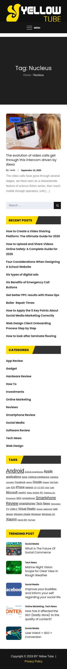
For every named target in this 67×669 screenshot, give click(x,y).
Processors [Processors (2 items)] (11, 498)
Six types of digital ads (22, 274)
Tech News (14, 438)
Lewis (12, 170)
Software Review (18, 430)
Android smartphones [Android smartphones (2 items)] (34, 472)
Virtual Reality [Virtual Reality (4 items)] (27, 508)
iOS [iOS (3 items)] (13, 487)
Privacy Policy (34, 661)
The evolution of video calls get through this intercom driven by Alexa (31, 160)
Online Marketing (18, 399)
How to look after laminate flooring (31, 336)
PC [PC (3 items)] (41, 492)
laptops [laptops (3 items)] (29, 487)
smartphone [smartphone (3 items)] (28, 498)
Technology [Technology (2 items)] (56, 504)
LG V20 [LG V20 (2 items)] (40, 487)
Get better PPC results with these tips (32, 295)
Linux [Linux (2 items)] (47, 487)
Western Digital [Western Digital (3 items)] (22, 514)
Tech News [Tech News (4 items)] (43, 503)
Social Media (15, 423)
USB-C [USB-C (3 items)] (13, 509)
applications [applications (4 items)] (13, 476)
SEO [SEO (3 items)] (19, 498)
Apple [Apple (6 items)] (48, 471)
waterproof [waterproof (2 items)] (47, 509)
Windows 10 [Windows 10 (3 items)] (48, 514)
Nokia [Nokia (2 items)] (29, 493)
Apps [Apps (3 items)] (24, 477)
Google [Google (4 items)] (37, 482)
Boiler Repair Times (20, 303)
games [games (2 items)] (29, 482)
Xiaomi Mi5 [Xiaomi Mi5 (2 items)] (22, 520)
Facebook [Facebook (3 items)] (20, 482)
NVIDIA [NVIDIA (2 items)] (36, 493)
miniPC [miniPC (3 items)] (22, 492)
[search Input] (33, 205)
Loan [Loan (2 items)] (52, 487)
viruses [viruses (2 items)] (39, 509)
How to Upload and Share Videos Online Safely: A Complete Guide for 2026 (32, 249)
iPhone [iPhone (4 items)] (20, 487)
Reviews (12, 407)
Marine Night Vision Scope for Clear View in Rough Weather (41, 571)
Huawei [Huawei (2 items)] (46, 482)
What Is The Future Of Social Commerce (40, 550)
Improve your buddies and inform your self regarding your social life (43, 593)
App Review (14, 361)
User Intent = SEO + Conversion (38, 635)
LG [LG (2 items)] (35, 487)
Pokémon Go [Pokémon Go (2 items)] (49, 493)
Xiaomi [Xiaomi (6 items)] (11, 519)
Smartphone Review (20, 415)
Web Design (14, 446)
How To (11, 384)
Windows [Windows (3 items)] (36, 514)
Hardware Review (18, 376)
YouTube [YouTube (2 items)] (31, 520)
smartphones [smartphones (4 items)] (27, 503)
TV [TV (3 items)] (7, 509)
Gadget (15, 120)
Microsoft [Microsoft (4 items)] (12, 492)
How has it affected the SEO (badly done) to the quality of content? (42, 615)
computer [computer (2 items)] (10, 482)
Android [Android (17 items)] (15, 471)
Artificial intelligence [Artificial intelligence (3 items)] (38, 477)
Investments (15, 392)
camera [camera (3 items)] (54, 477)
